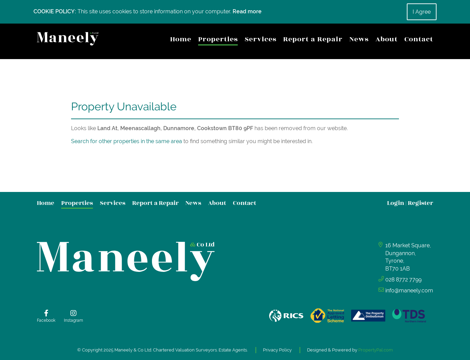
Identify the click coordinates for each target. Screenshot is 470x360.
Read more (247, 11)
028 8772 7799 (403, 279)
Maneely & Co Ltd (132, 349)
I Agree (422, 12)
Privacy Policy (277, 349)
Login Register (410, 203)
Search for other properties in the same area (126, 141)
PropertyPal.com (375, 349)
